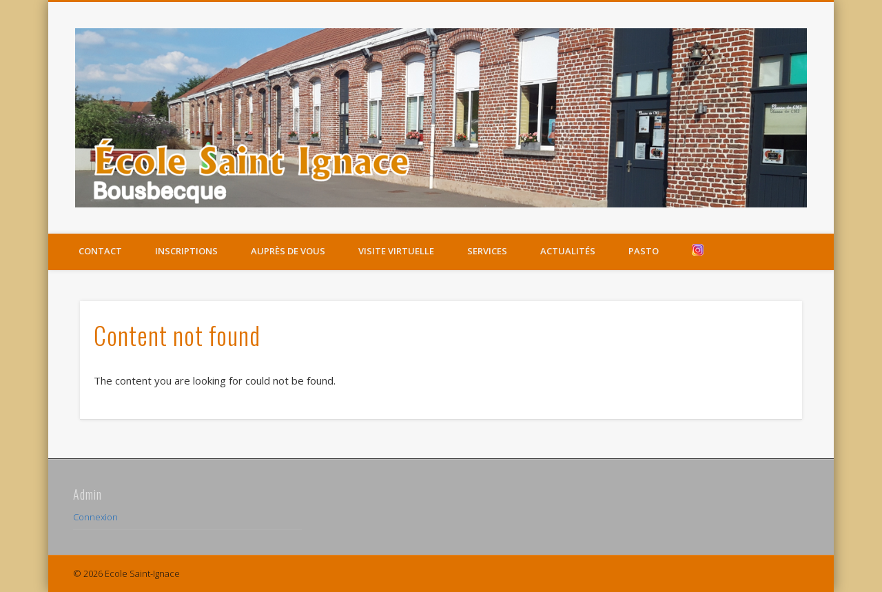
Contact (100, 251)
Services (487, 251)
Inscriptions (186, 251)
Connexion (95, 517)
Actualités (567, 251)
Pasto (643, 251)
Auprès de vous (288, 251)
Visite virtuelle (396, 251)
